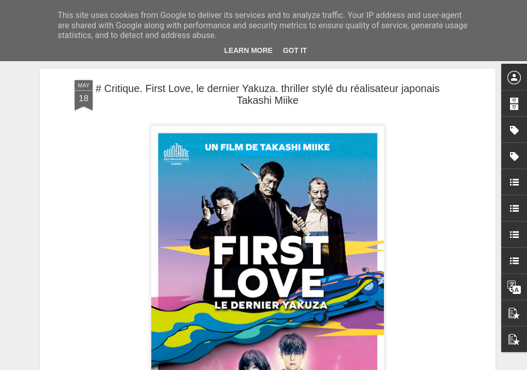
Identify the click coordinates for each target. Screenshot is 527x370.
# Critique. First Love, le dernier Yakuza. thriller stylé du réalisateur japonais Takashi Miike (268, 94)
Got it (295, 50)
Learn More (248, 50)
